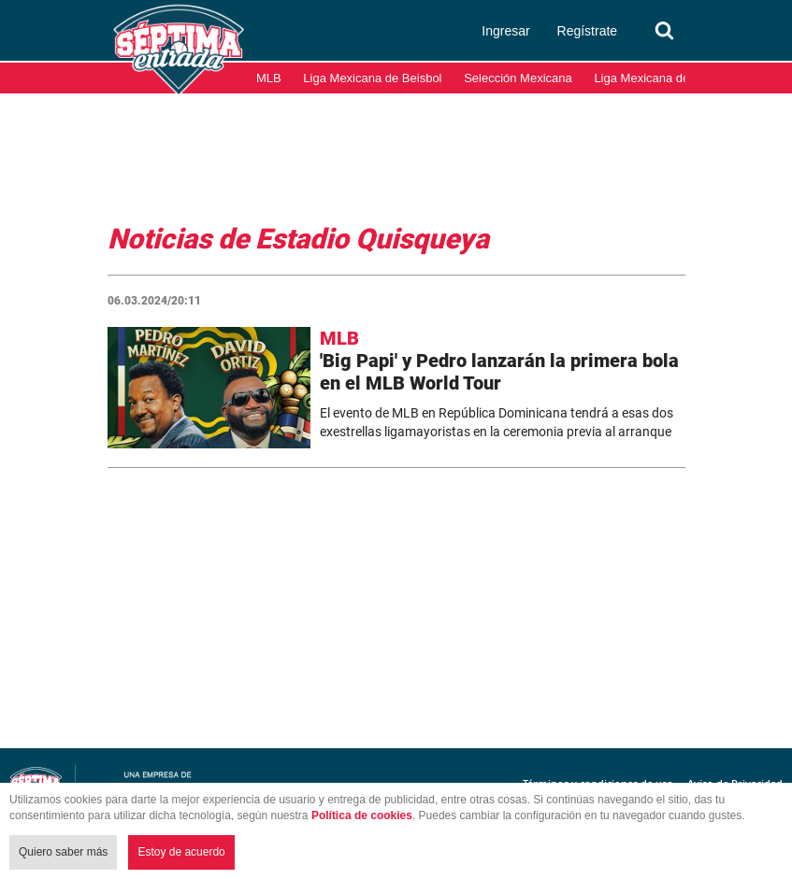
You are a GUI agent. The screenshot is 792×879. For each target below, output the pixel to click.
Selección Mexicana (518, 78)
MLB (268, 78)
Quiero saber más (63, 851)
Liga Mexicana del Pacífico (666, 78)
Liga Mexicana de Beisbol (372, 78)
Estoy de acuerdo (180, 851)
